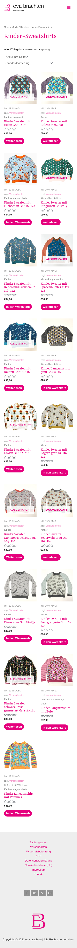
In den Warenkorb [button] (18, 222)
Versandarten (38, 847)
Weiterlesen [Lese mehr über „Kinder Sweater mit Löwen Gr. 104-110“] (14, 469)
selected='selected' (16, 57)
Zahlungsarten (38, 842)
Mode (15, 27)
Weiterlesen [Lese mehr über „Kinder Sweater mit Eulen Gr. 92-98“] (51, 140)
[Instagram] (34, 893)
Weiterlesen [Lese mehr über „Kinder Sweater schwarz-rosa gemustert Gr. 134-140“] (14, 726)
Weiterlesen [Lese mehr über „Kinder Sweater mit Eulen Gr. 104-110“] (14, 140)
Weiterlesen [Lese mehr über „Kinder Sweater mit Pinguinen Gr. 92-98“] (51, 222)
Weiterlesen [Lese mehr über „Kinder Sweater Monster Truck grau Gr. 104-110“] (14, 557)
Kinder (24, 27)
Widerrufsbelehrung (38, 851)
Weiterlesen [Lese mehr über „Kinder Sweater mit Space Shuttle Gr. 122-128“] (51, 306)
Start (7, 27)
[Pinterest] (42, 893)
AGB (38, 856)
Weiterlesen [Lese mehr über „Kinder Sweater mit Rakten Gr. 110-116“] (14, 387)
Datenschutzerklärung (38, 860)
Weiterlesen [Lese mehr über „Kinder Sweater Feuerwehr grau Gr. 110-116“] (51, 557)
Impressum (39, 869)
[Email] (50, 893)
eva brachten (28, 6)
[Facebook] (27, 893)
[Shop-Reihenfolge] (29, 63)
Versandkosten (16, 113)
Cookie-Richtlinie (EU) (38, 865)
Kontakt (38, 874)
